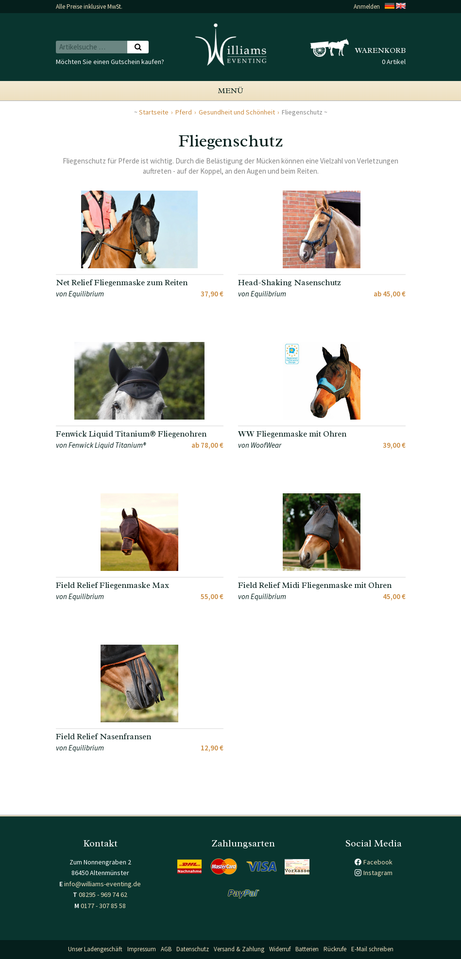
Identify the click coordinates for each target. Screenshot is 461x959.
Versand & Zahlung (239, 949)
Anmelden (367, 6)
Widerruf (279, 949)
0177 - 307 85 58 (103, 905)
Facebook (378, 862)
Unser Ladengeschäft (95, 949)
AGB (166, 949)
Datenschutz (192, 949)
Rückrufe (335, 949)
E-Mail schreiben (372, 949)
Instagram (378, 872)
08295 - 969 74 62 (103, 894)
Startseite (154, 112)
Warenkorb (380, 50)
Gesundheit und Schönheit (237, 112)
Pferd (183, 112)
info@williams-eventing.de (102, 883)
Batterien (307, 949)
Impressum (141, 949)
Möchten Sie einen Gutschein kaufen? (110, 61)
